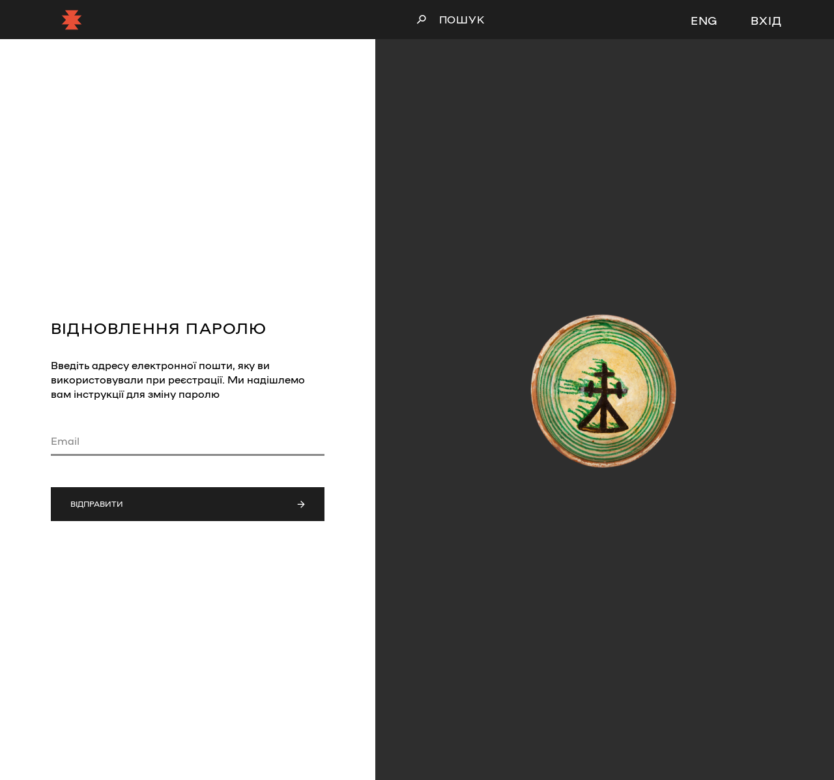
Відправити (187, 503)
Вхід (766, 19)
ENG (705, 19)
